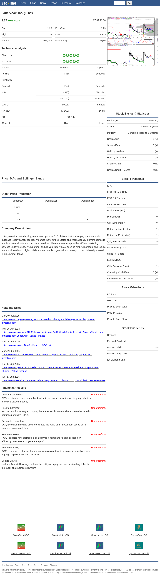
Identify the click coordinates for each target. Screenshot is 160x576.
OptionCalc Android (139, 553)
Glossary (80, 3)
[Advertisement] (54, 151)
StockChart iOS (21, 535)
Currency (66, 3)
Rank (43, 3)
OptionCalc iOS (139, 535)
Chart (33, 3)
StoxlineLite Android (60, 553)
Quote (23, 3)
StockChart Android (21, 553)
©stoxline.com (7, 565)
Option (53, 3)
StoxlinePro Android (99, 553)
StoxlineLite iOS (60, 535)
